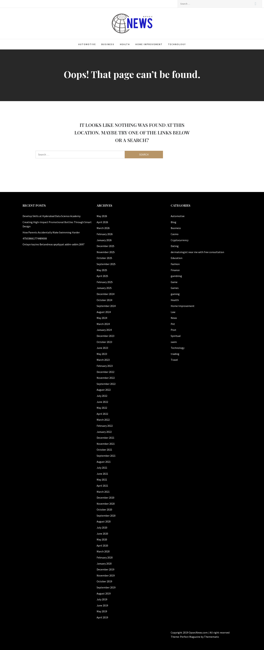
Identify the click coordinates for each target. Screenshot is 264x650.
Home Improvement (148, 44)
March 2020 (103, 551)
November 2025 (106, 252)
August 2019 (104, 593)
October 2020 (104, 509)
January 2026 (104, 240)
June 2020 (102, 533)
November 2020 (106, 503)
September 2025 (106, 264)
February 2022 (105, 425)
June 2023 (102, 347)
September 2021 (106, 455)
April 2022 (102, 413)
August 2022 (104, 389)
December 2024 (105, 294)
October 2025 (104, 258)
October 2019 (104, 581)
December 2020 (105, 497)
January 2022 (104, 431)
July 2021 (102, 467)
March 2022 (103, 419)
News (174, 318)
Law (173, 312)
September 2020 (106, 515)
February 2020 (105, 557)
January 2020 (104, 563)
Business (107, 44)
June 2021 (102, 473)
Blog (173, 222)
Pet (173, 324)
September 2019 (106, 587)
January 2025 (104, 288)
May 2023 (102, 354)
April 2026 (102, 222)
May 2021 (102, 479)
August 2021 (104, 461)
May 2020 (102, 539)
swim (174, 342)
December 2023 (105, 336)
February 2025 (105, 282)
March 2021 (103, 491)
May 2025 (102, 270)
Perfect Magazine (190, 636)
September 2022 (106, 383)
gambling (176, 276)
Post (173, 329)
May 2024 (102, 318)
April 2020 (102, 545)
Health (125, 44)
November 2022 (106, 377)
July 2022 (102, 395)
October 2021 (104, 449)
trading (175, 354)
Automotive (87, 44)
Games (175, 288)
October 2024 (104, 300)
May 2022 (102, 407)
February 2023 (105, 365)
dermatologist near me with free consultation (197, 252)
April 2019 (102, 617)
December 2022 (105, 372)
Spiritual (176, 336)
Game (174, 282)
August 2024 (104, 312)
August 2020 (104, 521)
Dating (175, 246)
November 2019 (106, 575)
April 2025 (102, 276)
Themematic (211, 636)
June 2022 (102, 401)
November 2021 (106, 443)
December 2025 (105, 246)
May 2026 (102, 216)
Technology (177, 44)
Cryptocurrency (179, 240)
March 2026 (103, 228)
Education (176, 258)
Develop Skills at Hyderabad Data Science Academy (51, 216)
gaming (175, 294)
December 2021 (105, 437)
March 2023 (103, 359)
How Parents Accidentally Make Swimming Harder (51, 232)
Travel (174, 359)
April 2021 (102, 485)
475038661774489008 (35, 238)
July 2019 (102, 599)
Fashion (175, 264)
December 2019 (105, 569)
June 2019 (102, 605)
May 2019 (102, 611)
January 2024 (104, 329)
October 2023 (104, 342)
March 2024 (103, 324)
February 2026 (105, 234)
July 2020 (102, 527)
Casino (174, 234)
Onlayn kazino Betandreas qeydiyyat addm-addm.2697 (53, 244)
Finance (175, 270)
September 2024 (106, 306)
